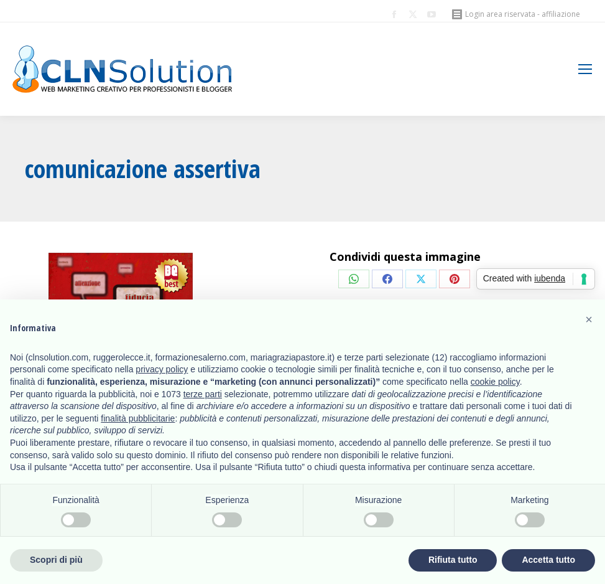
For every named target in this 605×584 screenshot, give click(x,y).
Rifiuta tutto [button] (453, 560)
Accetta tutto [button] (548, 560)
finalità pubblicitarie (138, 418)
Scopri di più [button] (56, 560)
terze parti (202, 394)
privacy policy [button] (162, 369)
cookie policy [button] (495, 382)
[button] (589, 319)
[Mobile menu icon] (585, 69)
